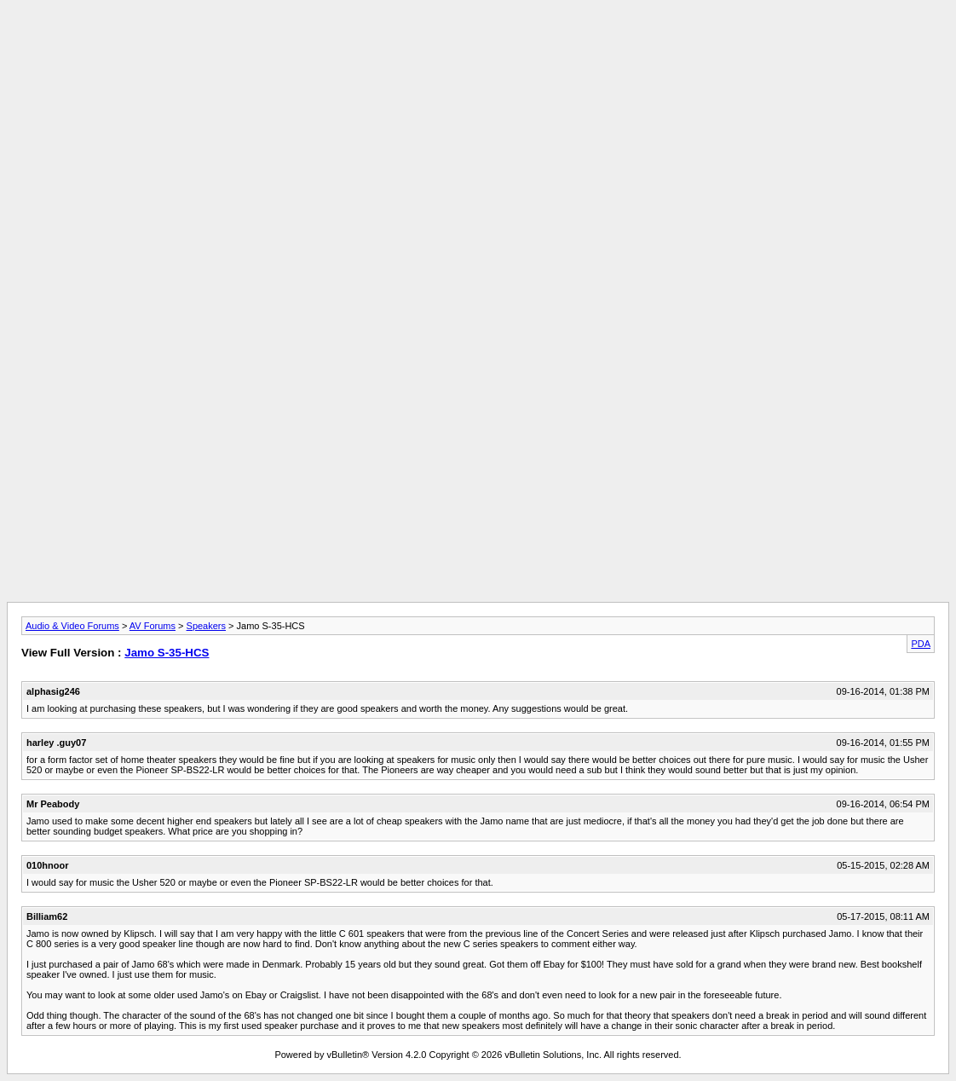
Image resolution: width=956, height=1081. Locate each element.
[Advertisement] (478, 45)
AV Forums (153, 626)
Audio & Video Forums (72, 626)
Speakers (206, 626)
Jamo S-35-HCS (166, 652)
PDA (920, 644)
